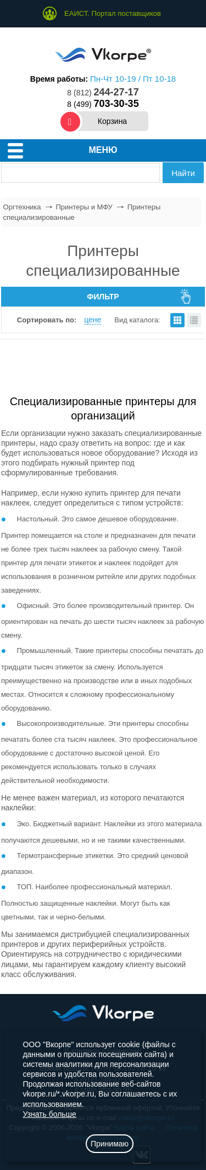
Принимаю (110, 1143)
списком (194, 320)
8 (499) (102, 104)
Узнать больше (49, 1114)
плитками (177, 320)
